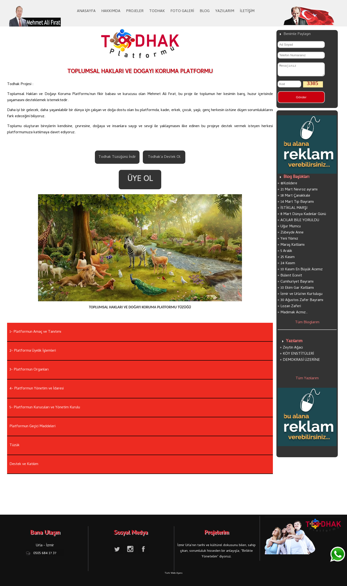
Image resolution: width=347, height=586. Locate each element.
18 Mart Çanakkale (295, 198)
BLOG (205, 11)
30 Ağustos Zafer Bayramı (301, 302)
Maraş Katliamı (292, 247)
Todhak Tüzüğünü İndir (117, 157)
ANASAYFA (86, 11)
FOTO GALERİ (182, 11)
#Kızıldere (288, 186)
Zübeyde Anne (292, 235)
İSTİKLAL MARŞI (294, 210)
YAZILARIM (224, 11)
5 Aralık (286, 253)
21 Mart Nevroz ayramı (298, 192)
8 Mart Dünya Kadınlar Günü (303, 216)
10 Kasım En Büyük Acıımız (301, 272)
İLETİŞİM (247, 11)
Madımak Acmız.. (294, 315)
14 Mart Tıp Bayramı (297, 204)
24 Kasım (287, 266)
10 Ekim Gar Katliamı (297, 290)
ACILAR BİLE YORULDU (299, 223)
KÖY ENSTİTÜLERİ (298, 356)
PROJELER (135, 11)
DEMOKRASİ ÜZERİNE (301, 362)
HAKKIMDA (110, 11)
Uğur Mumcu (290, 229)
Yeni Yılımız (289, 241)
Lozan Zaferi (290, 309)
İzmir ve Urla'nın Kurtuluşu (301, 296)
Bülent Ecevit (291, 278)
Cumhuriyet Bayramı (296, 284)
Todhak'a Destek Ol (164, 157)
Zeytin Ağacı (293, 350)
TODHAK (157, 11)
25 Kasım (287, 259)
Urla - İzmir (45, 546)
